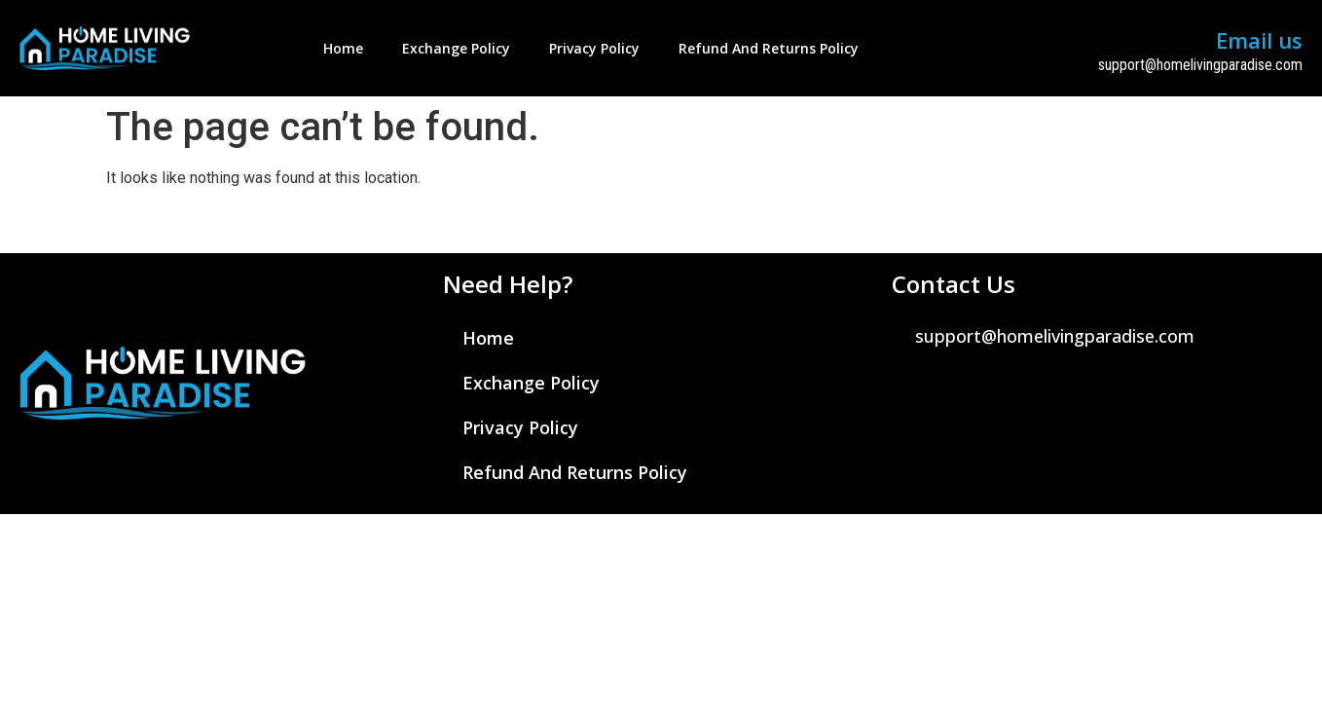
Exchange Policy (456, 48)
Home (343, 48)
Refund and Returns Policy (769, 48)
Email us (1259, 40)
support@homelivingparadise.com (1200, 64)
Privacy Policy (594, 48)
